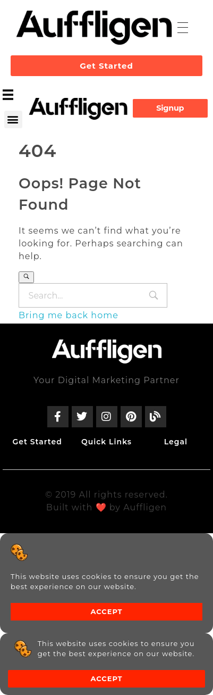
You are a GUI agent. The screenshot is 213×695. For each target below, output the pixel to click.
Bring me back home (68, 315)
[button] (13, 119)
